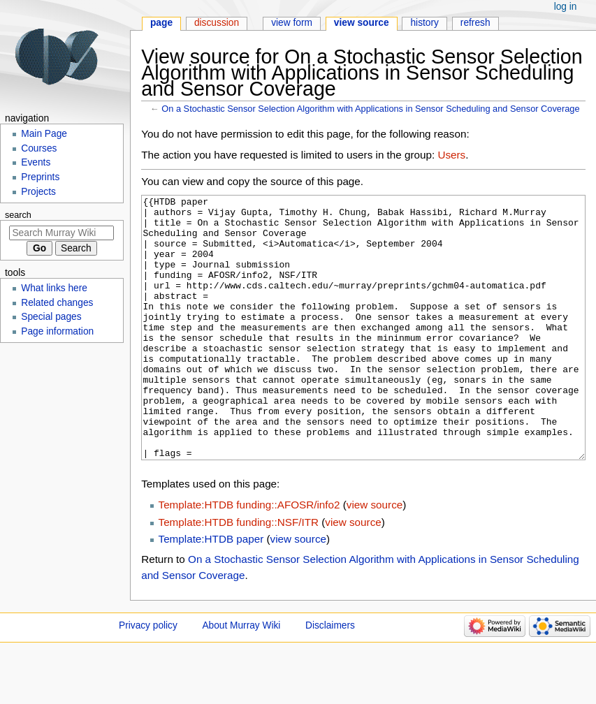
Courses (39, 148)
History (424, 22)
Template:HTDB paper (211, 591)
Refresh (475, 22)
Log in (565, 6)
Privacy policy (148, 678)
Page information (57, 331)
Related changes (57, 303)
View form (291, 22)
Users (451, 155)
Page (161, 22)
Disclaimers (330, 678)
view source (374, 557)
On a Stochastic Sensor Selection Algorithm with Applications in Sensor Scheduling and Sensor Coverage (370, 108)
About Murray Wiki (241, 678)
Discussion (216, 22)
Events (35, 162)
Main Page (44, 134)
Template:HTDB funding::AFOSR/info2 (249, 557)
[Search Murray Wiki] (61, 233)
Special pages (51, 316)
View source (361, 22)
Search (18, 215)
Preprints (40, 177)
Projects (38, 191)
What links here (54, 288)
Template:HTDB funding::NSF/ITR (239, 574)
